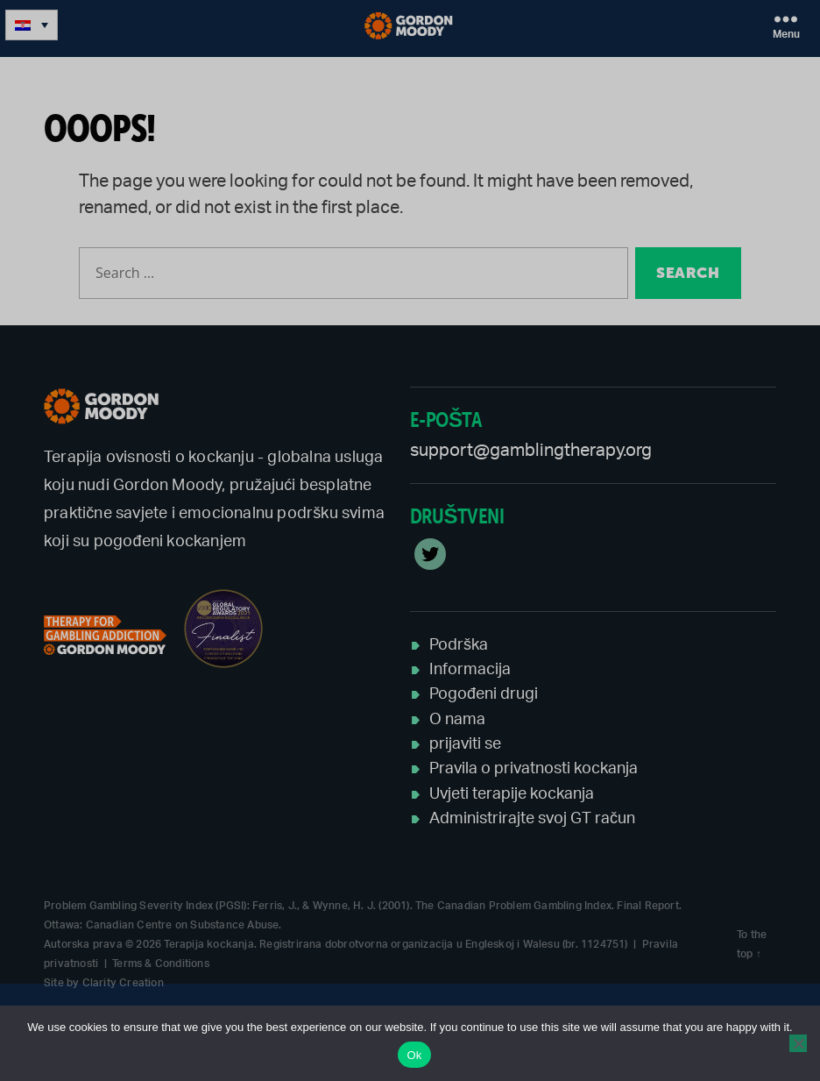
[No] (798, 1043)
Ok (413, 1055)
